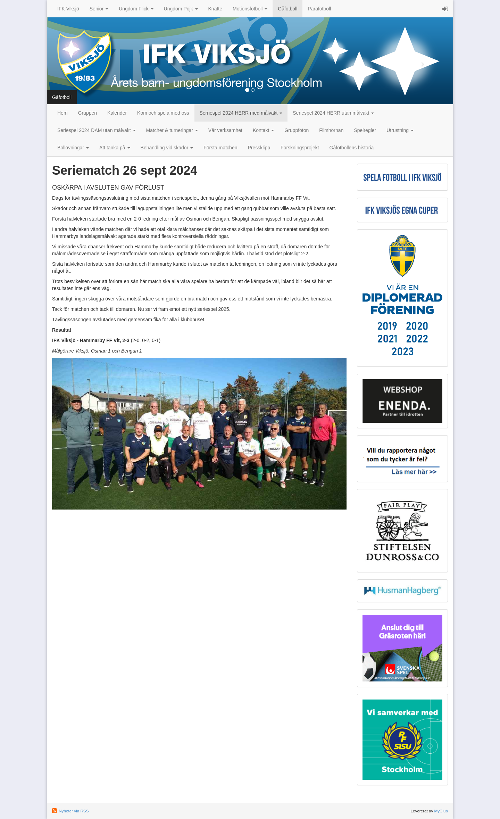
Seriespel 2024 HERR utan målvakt (333, 113)
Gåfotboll (287, 8)
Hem (62, 113)
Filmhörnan (331, 130)
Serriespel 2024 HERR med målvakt (241, 113)
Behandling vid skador (167, 147)
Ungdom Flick (136, 8)
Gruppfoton (296, 130)
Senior (99, 8)
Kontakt (263, 130)
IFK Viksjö (68, 8)
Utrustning (400, 130)
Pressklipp (259, 147)
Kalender (117, 113)
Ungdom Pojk (181, 8)
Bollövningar (73, 147)
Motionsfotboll (250, 8)
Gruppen (87, 113)
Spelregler (365, 130)
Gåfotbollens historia (352, 147)
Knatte (215, 8)
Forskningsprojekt (300, 147)
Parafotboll (319, 8)
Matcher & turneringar (172, 130)
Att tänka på (114, 147)
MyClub (441, 811)
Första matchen (220, 147)
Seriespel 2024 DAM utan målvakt (96, 130)
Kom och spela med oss (163, 113)
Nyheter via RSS (74, 811)
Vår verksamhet (225, 130)
